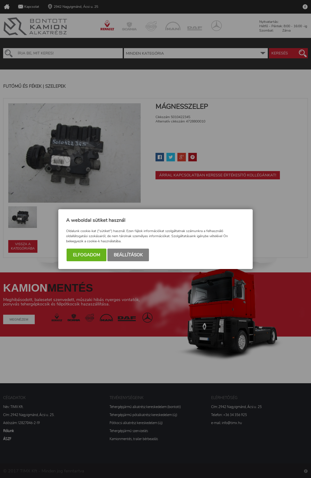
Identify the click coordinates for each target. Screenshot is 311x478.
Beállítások (128, 255)
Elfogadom (86, 255)
